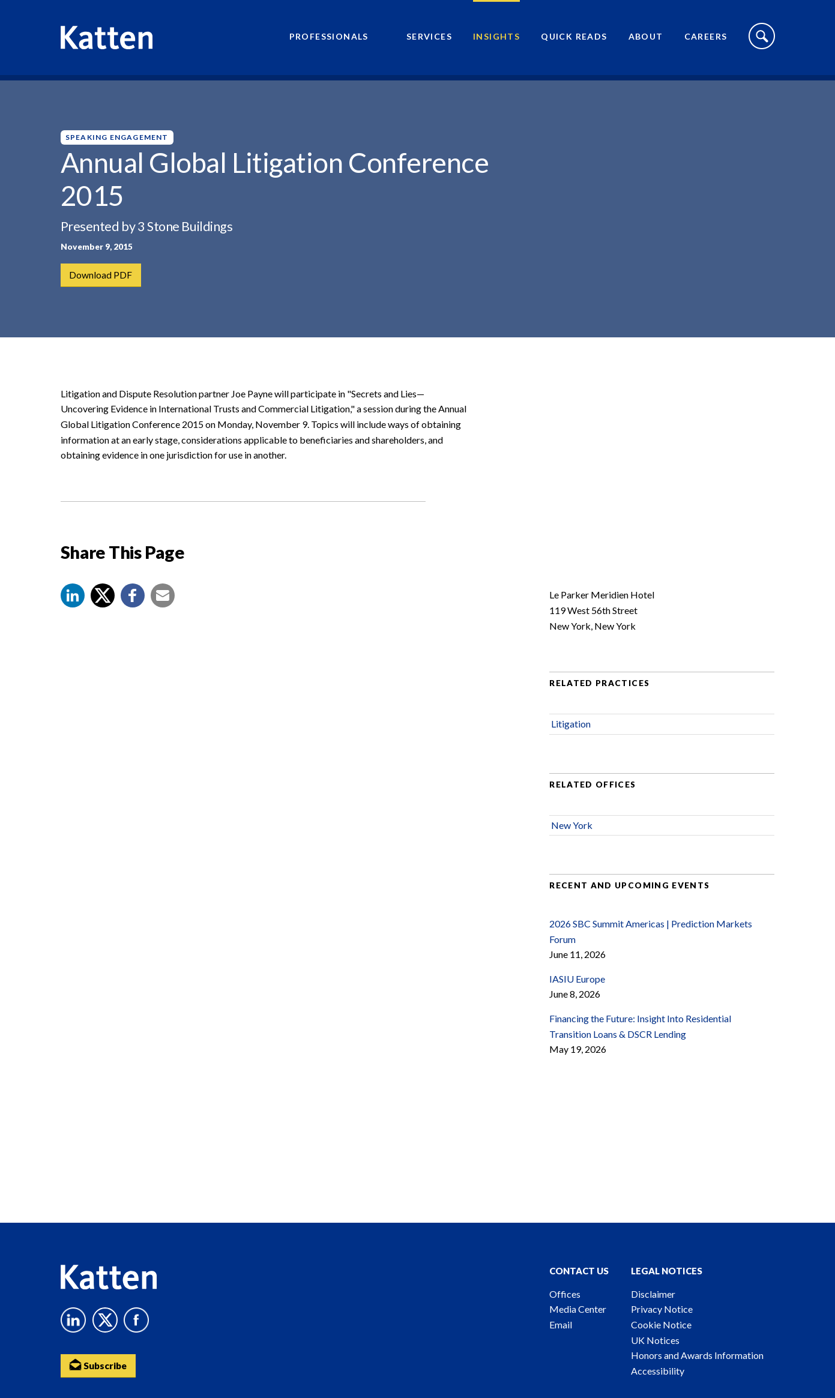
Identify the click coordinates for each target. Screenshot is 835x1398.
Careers (706, 39)
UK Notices (655, 1340)
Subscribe (100, 1365)
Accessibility (657, 1370)
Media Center (577, 1309)
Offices (564, 1294)
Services (429, 39)
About (646, 39)
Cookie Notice (661, 1324)
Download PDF (101, 275)
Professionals (329, 39)
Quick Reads (574, 39)
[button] (73, 606)
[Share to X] (103, 606)
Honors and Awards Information (697, 1355)
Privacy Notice (662, 1309)
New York (571, 835)
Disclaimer (653, 1294)
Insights (496, 39)
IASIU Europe (577, 989)
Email (560, 1324)
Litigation (571, 734)
